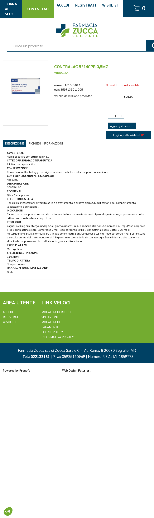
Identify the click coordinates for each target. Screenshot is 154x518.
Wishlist (110, 5)
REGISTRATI (11, 317)
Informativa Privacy (57, 337)
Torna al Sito (11, 8)
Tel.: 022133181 (36, 356)
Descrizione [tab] (14, 143)
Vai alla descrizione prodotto (73, 96)
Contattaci (38, 8)
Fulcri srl (84, 370)
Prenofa (24, 370)
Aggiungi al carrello (121, 126)
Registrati (85, 5)
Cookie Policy (52, 332)
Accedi (63, 5)
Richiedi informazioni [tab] (45, 143)
